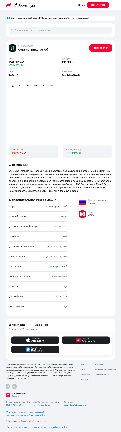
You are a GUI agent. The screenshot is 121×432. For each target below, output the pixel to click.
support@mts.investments (75, 405)
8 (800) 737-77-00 (14, 405)
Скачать (15, 396)
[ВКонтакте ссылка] (14, 386)
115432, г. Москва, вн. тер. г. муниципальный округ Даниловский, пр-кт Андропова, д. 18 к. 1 (26, 413)
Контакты (99, 364)
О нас (82, 369)
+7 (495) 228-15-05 (41, 405)
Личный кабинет (102, 374)
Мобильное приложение (105, 369)
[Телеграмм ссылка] (8, 386)
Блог (82, 364)
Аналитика (85, 374)
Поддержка (85, 379)
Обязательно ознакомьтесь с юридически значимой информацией (37, 427)
